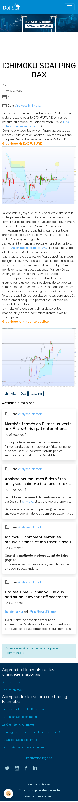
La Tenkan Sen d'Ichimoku (19, 716)
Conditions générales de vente (39, 790)
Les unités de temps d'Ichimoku (23, 747)
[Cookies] (8, 793)
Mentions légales (39, 784)
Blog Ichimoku (12, 682)
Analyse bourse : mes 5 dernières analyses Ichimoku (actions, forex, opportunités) (36, 481)
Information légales (39, 758)
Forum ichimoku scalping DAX (27, 247)
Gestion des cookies (39, 796)
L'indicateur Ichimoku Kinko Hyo (23, 709)
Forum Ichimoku (13, 690)
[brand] (12, 6)
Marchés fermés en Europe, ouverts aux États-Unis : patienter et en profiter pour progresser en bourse (38, 426)
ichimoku (10, 393)
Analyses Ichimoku (28, 105)
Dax (23, 393)
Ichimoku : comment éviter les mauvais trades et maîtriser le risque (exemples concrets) (39, 539)
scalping (36, 393)
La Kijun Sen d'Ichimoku (18, 724)
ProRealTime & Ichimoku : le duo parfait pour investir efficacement (36, 594)
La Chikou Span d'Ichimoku (20, 739)
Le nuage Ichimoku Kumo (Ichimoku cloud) (31, 732)
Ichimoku (27, 501)
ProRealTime (43, 611)
